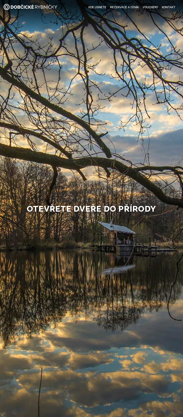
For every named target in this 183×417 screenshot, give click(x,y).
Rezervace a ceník (124, 7)
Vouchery (150, 7)
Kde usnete (97, 7)
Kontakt (168, 7)
